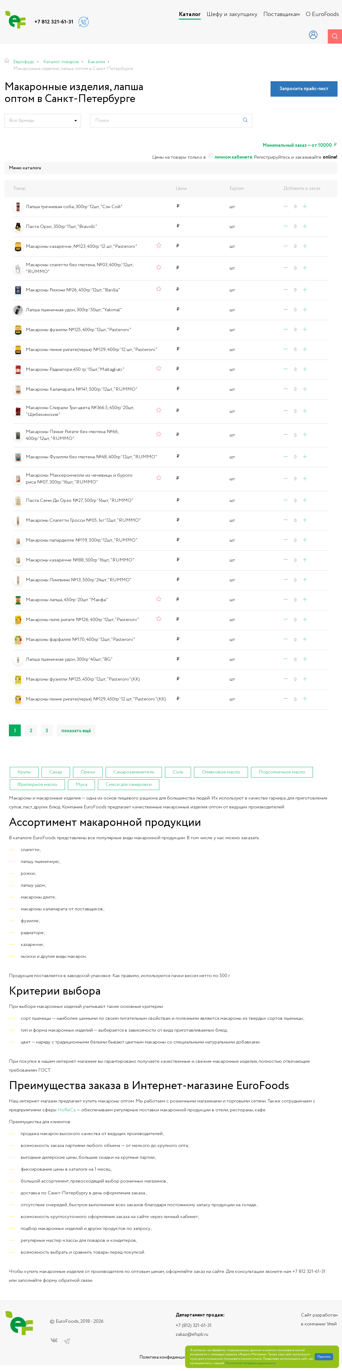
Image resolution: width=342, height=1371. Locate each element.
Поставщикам (281, 14)
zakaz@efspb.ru (192, 1334)
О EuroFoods (322, 14)
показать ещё (76, 730)
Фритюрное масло (37, 784)
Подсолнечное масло (282, 772)
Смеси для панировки (129, 784)
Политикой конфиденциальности (250, 1363)
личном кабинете (229, 157)
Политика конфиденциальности (171, 1357)
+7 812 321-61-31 (53, 22)
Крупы (24, 772)
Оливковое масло (221, 772)
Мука (81, 784)
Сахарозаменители (133, 772)
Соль (178, 772)
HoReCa (67, 1110)
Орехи (88, 772)
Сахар (55, 772)
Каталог (190, 14)
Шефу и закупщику (232, 14)
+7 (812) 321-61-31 (193, 1325)
